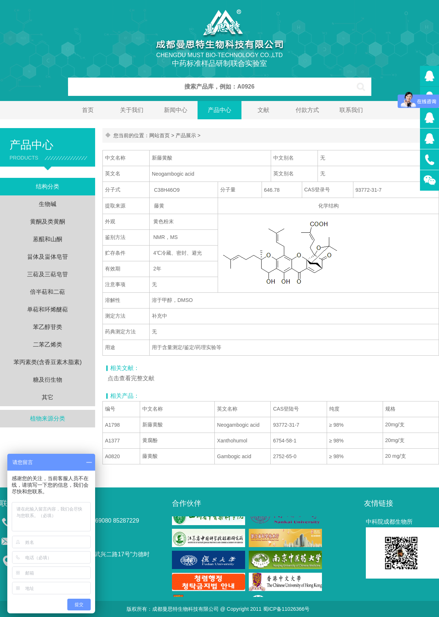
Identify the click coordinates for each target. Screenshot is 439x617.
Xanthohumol (232, 441)
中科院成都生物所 (389, 522)
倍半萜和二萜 (47, 292)
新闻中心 (175, 110)
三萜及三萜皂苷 (47, 274)
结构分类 (47, 186)
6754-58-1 (284, 441)
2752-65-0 (284, 456)
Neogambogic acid (238, 425)
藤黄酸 (150, 456)
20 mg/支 (395, 456)
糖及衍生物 (47, 380)
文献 (263, 110)
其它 (47, 397)
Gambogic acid (234, 456)
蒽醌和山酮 (47, 239)
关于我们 (131, 110)
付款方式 (307, 110)
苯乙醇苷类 (47, 327)
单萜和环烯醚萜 (47, 309)
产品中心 (219, 110)
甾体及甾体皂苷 (47, 257)
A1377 (112, 441)
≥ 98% (336, 425)
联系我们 (351, 110)
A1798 (112, 425)
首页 (88, 110)
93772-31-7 (286, 425)
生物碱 (47, 204)
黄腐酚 (150, 440)
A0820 (112, 456)
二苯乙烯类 (47, 344)
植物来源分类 (47, 418)
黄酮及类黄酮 (47, 221)
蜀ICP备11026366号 (286, 609)
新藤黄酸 (152, 424)
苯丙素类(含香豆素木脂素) (48, 362)
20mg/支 (395, 424)
